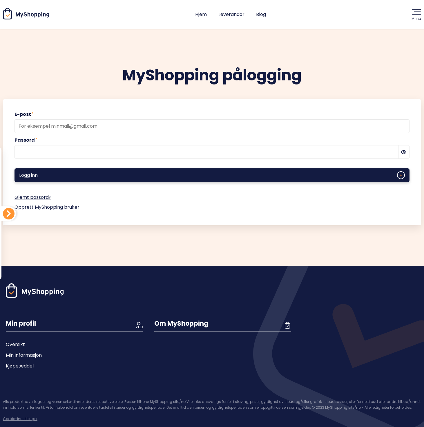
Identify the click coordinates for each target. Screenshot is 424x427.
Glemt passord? (33, 197)
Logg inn (212, 175)
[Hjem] (26, 18)
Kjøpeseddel (20, 366)
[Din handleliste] (8, 213)
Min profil (21, 323)
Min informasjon (24, 355)
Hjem (201, 14)
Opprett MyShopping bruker (47, 207)
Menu (416, 14)
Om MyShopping (181, 323)
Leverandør (231, 14)
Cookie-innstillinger (20, 419)
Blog (261, 14)
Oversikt (15, 344)
